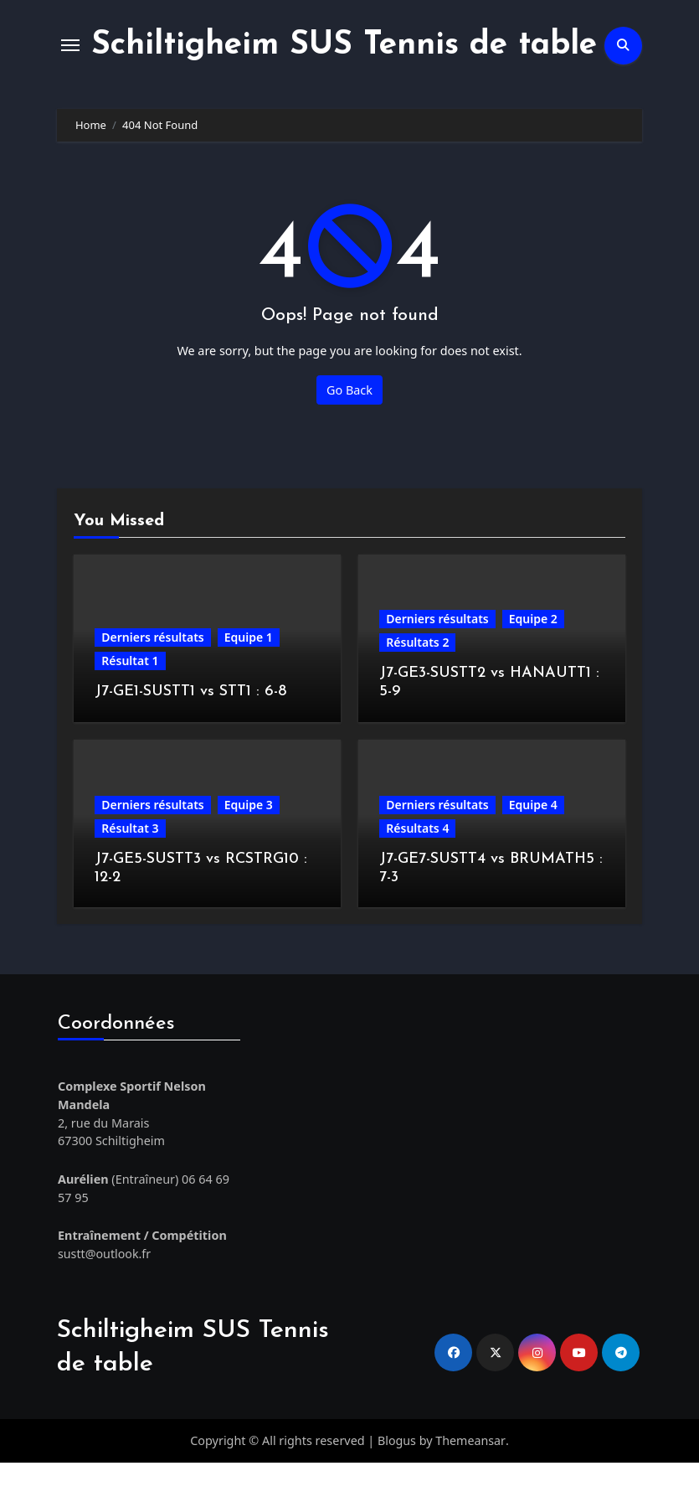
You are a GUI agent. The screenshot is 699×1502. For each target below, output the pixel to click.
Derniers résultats (152, 677)
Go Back (349, 429)
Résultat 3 (129, 868)
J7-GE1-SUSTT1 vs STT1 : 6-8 (190, 732)
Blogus (397, 1481)
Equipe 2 (533, 659)
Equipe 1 (248, 677)
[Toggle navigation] (70, 65)
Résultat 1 (129, 701)
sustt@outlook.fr (104, 1294)
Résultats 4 (417, 868)
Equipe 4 (533, 845)
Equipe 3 (248, 845)
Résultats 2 (417, 682)
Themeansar (470, 1481)
